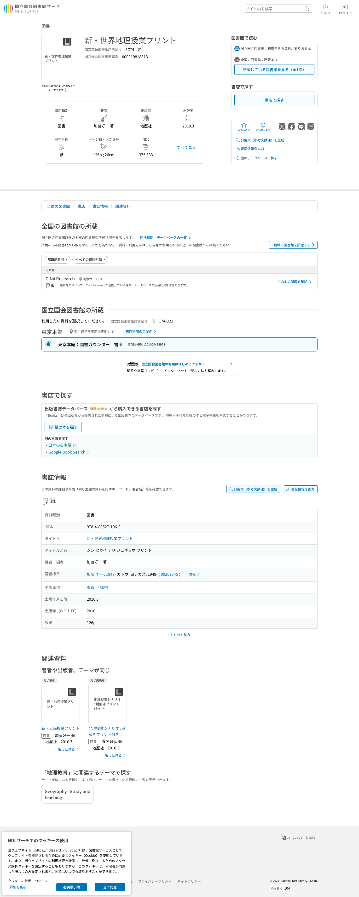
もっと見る (69, 749)
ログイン (345, 9)
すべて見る (186, 147)
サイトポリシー (189, 881)
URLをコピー (263, 126)
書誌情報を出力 (249, 148)
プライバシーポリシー (155, 881)
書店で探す (274, 100)
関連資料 (123, 206)
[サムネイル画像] (61, 704)
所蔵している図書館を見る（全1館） (274, 69)
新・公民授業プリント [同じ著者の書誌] (60, 728)
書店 (81, 206)
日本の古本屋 (62, 445)
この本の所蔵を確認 (295, 282)
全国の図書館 (58, 206)
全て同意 (110, 887)
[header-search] (278, 9)
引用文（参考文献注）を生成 (259, 140)
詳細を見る (18, 887)
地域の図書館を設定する (295, 245)
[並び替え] (57, 259)
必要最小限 (71, 887)
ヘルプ (325, 9)
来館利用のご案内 (142, 331)
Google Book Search (69, 452)
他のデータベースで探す (256, 158)
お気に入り (244, 126)
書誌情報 (100, 206)
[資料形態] (90, 259)
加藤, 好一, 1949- (101, 574)
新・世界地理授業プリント (110, 538)
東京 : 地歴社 (98, 587)
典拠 (195, 574)
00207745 (169, 574)
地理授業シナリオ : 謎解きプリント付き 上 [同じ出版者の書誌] (107, 731)
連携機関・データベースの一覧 (166, 238)
